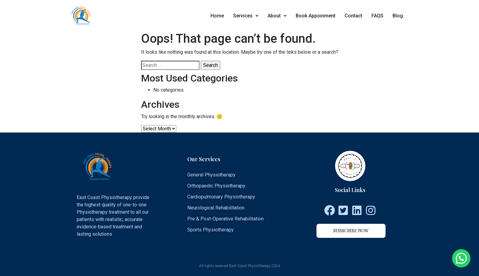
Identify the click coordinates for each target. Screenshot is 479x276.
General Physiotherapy (211, 175)
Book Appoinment (315, 16)
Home (217, 16)
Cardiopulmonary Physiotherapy (221, 197)
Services (245, 16)
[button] (351, 231)
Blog (398, 16)
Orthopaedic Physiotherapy (216, 186)
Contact (353, 16)
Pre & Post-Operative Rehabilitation (225, 219)
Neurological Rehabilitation (215, 208)
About (277, 16)
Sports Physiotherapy (210, 230)
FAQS (377, 16)
